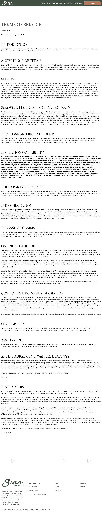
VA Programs (68, 3)
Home (43, 3)
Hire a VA (58, 491)
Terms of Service (45, 510)
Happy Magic (33, 491)
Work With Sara (57, 3)
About (49, 3)
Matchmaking (78, 3)
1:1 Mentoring (33, 487)
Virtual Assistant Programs (37, 494)
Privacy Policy (34, 510)
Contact (92, 3)
